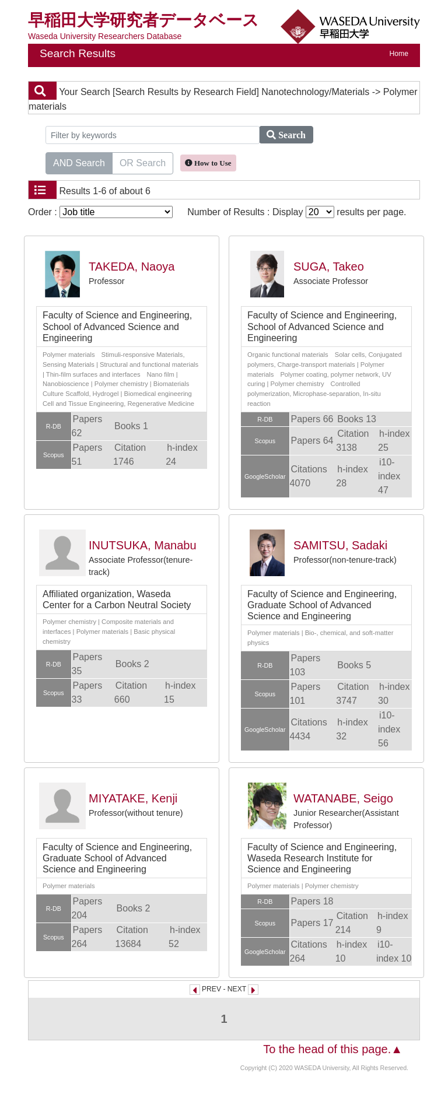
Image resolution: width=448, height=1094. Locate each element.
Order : (100, 212)
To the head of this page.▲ (332, 1049)
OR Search (143, 162)
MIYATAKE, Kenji (133, 798)
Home (399, 54)
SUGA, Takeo (328, 266)
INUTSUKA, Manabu (143, 545)
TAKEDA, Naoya (131, 266)
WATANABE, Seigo (343, 798)
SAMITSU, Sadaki (340, 545)
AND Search (79, 162)
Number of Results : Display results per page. (296, 212)
